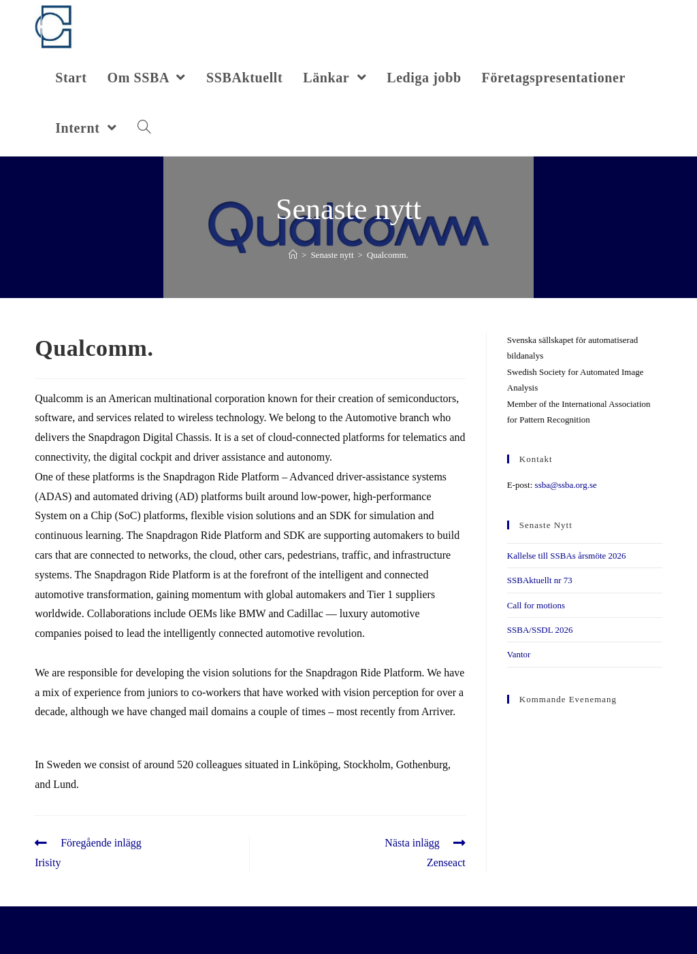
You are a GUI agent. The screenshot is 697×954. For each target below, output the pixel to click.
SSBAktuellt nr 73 (539, 580)
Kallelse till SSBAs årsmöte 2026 (566, 555)
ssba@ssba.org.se (566, 485)
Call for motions (536, 605)
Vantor (519, 654)
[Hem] (293, 255)
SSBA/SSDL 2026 (540, 630)
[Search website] (144, 128)
